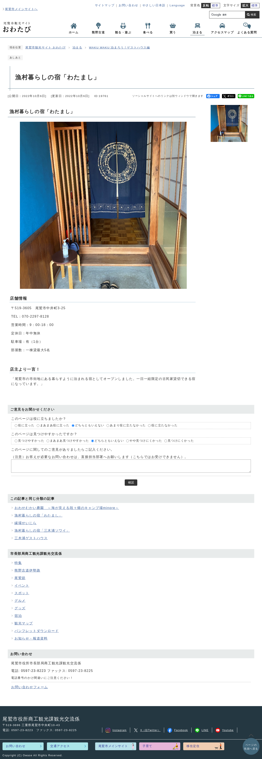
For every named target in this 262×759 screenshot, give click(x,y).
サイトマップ (105, 5)
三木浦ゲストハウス (31, 538)
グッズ (20, 608)
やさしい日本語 (154, 5)
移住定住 (193, 746)
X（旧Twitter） (147, 730)
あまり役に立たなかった (128, 425)
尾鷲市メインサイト (113, 746)
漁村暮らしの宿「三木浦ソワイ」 (42, 530)
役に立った (26, 425)
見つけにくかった (181, 440)
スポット (21, 593)
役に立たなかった (164, 425)
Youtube (224, 730)
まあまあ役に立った (54, 425)
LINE (202, 730)
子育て (147, 746)
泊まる (77, 47)
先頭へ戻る (251, 746)
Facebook (177, 730)
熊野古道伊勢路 (27, 570)
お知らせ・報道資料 (31, 638)
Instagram (116, 730)
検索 (253, 14)
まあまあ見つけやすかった (69, 440)
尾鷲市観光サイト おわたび (45, 47)
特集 (18, 563)
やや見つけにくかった (146, 440)
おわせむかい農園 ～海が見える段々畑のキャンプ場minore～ (66, 508)
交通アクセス (60, 746)
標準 (215, 5)
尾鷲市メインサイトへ (21, 9)
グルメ (20, 600)
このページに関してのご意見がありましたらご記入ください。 (62, 449)
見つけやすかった (31, 440)
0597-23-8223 (33, 671)
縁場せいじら (25, 523)
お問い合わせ (128, 5)
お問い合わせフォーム (29, 687)
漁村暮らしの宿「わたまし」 (38, 515)
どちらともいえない (89, 425)
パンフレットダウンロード (36, 631)
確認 (131, 482)
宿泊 (18, 616)
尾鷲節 (20, 578)
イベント (21, 585)
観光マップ (23, 623)
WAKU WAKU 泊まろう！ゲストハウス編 (119, 47)
